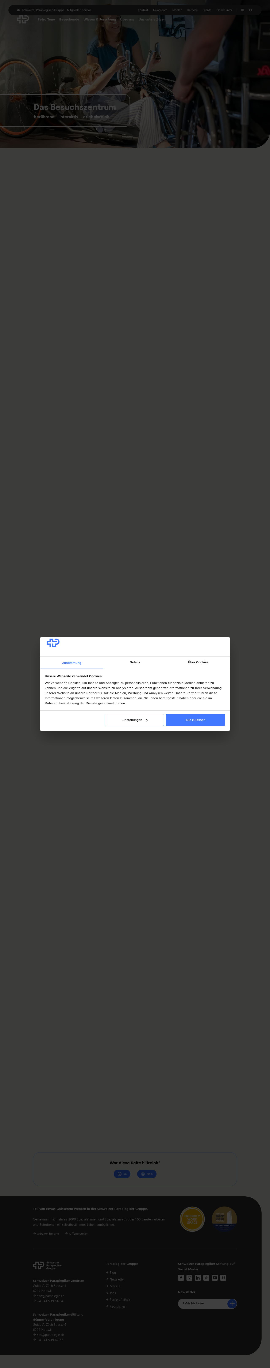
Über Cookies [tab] (198, 662)
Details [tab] (135, 662)
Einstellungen (134, 720)
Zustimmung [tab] (71, 663)
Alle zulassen (195, 720)
